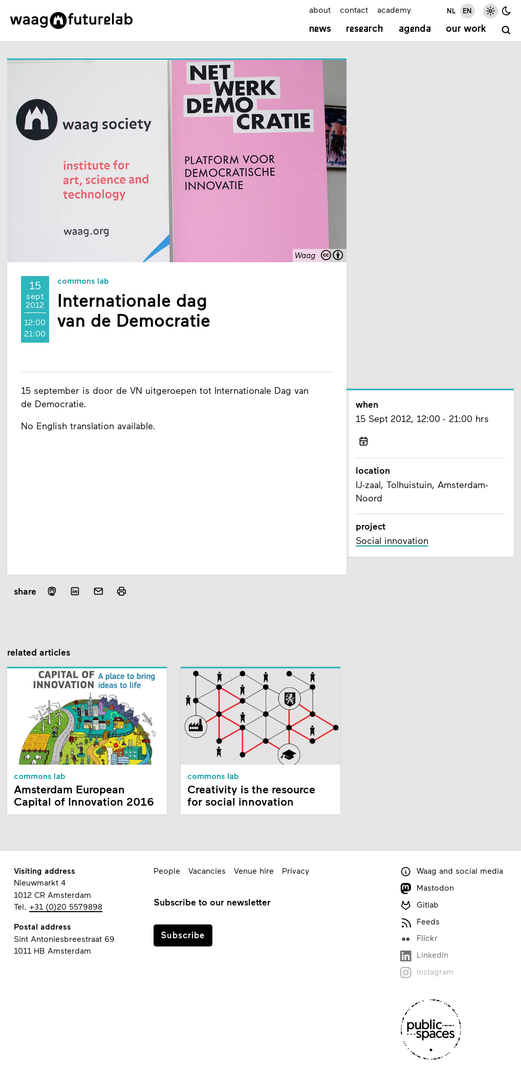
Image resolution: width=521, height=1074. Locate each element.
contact (354, 9)
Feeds (420, 922)
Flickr (419, 938)
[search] (506, 30)
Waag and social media (451, 871)
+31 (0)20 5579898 (65, 906)
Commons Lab (83, 282)
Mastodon (427, 888)
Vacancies (207, 870)
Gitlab (419, 905)
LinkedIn (424, 955)
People (167, 870)
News (320, 29)
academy (394, 9)
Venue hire (254, 870)
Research (364, 29)
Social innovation (392, 540)
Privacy (295, 870)
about (320, 9)
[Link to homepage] (71, 20)
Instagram (426, 972)
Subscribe (183, 935)
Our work (466, 29)
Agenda (415, 29)
